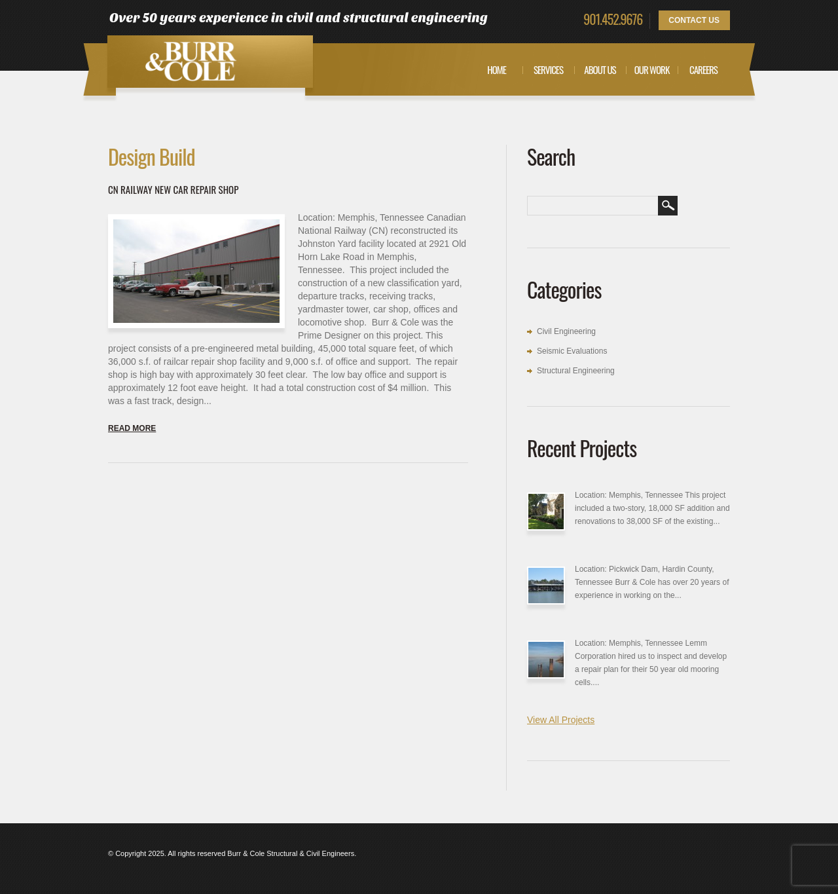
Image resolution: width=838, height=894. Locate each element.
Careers (703, 69)
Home (496, 69)
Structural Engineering (576, 370)
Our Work (652, 69)
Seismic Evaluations (572, 351)
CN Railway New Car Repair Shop (173, 189)
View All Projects (560, 720)
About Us (599, 69)
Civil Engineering (566, 331)
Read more (132, 428)
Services (548, 69)
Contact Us (694, 20)
